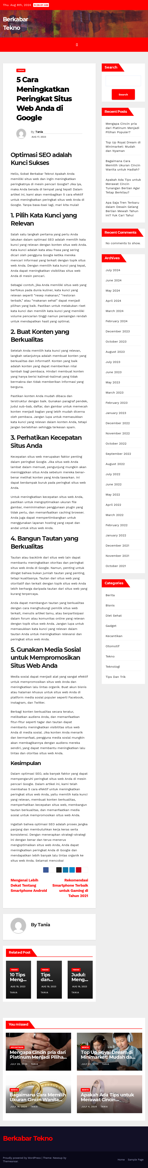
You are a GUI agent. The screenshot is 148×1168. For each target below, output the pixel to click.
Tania (39, 132)
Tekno (21, 70)
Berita (110, 595)
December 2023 (118, 331)
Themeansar (10, 1161)
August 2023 (115, 352)
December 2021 (117, 545)
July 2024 (113, 270)
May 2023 (113, 382)
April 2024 (113, 301)
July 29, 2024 (19, 1064)
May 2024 (113, 290)
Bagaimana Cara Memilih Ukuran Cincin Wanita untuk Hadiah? (123, 165)
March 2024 (115, 311)
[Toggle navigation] (76, 44)
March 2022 (115, 515)
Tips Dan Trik (116, 677)
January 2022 (116, 535)
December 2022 (118, 423)
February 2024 (117, 321)
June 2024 (114, 280)
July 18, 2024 (19, 1106)
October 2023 (116, 341)
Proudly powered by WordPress (22, 1157)
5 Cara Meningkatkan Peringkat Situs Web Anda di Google (44, 98)
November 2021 (117, 556)
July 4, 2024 (90, 1106)
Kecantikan (114, 636)
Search (111, 67)
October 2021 (116, 566)
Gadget (111, 626)
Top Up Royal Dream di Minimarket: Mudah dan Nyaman (123, 146)
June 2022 (114, 484)
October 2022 (116, 443)
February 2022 (117, 525)
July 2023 (113, 362)
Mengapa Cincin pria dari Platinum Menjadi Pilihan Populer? (122, 128)
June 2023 (114, 372)
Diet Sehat (114, 615)
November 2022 (118, 433)
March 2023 (115, 392)
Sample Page (136, 1159)
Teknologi (113, 666)
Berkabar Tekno (27, 1138)
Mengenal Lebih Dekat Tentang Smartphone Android (29, 885)
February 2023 (117, 403)
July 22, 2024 (90, 1064)
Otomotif (112, 646)
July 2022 (113, 474)
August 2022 (115, 464)
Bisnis (110, 605)
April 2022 (113, 505)
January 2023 (116, 413)
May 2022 (113, 494)
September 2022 (118, 454)
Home (121, 1159)
